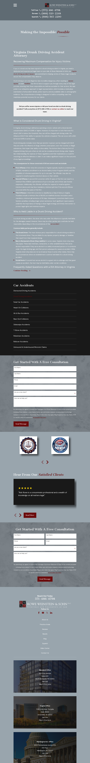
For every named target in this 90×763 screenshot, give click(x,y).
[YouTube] (43, 613)
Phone (16, 380)
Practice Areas (45, 625)
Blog (44, 639)
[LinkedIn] (51, 613)
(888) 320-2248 (51, 13)
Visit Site (45, 682)
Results (45, 634)
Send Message (21, 424)
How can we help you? (20, 398)
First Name (17, 368)
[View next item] (47, 462)
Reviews (45, 630)
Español (45, 644)
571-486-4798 (45, 599)
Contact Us (45, 653)
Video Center (45, 649)
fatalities (27, 84)
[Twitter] (47, 613)
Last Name (17, 374)
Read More (30, 516)
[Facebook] (39, 613)
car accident (55, 224)
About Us (45, 620)
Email (15, 386)
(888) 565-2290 (51, 17)
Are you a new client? (20, 392)
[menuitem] (45, 291)
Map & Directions (45, 685)
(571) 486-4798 (51, 10)
